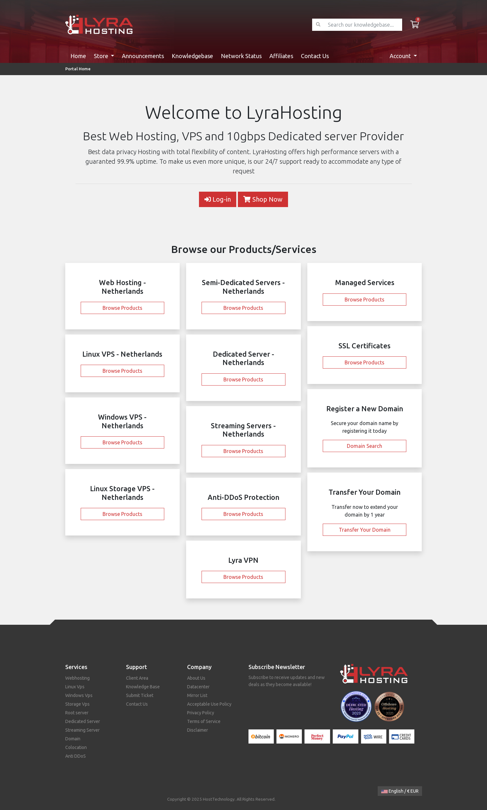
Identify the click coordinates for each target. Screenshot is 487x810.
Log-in (217, 199)
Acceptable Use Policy (209, 704)
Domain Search (364, 446)
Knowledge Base (143, 686)
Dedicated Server (82, 721)
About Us (196, 678)
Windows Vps (79, 695)
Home (78, 56)
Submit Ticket (139, 695)
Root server (76, 712)
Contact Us (315, 56)
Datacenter (198, 686)
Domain (72, 738)
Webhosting (77, 678)
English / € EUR (400, 791)
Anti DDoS (75, 756)
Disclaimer (197, 730)
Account (401, 56)
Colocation (76, 747)
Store (102, 56)
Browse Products (122, 308)
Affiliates (281, 56)
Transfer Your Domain (365, 530)
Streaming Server (82, 730)
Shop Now (263, 199)
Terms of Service (204, 721)
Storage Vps (77, 704)
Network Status (241, 56)
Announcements (143, 56)
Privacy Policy (200, 712)
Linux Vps (75, 686)
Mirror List (197, 695)
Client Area (137, 678)
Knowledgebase (192, 56)
